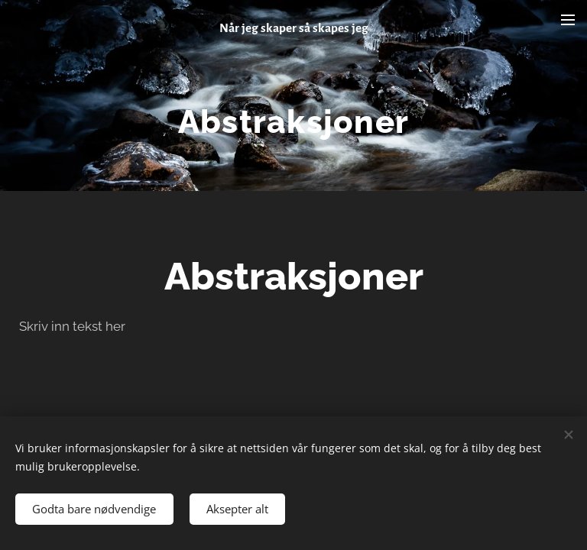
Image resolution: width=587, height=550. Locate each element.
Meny (568, 20)
